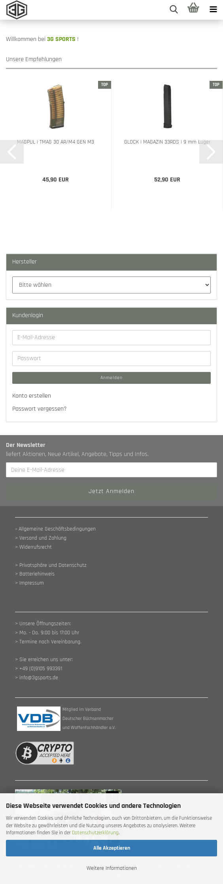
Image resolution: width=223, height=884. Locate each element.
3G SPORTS (61, 39)
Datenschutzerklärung (95, 833)
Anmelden (111, 378)
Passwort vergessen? (39, 409)
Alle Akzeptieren (111, 848)
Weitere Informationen (112, 868)
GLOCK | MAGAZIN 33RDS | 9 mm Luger (167, 142)
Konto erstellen (31, 396)
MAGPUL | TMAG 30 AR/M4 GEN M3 (55, 142)
